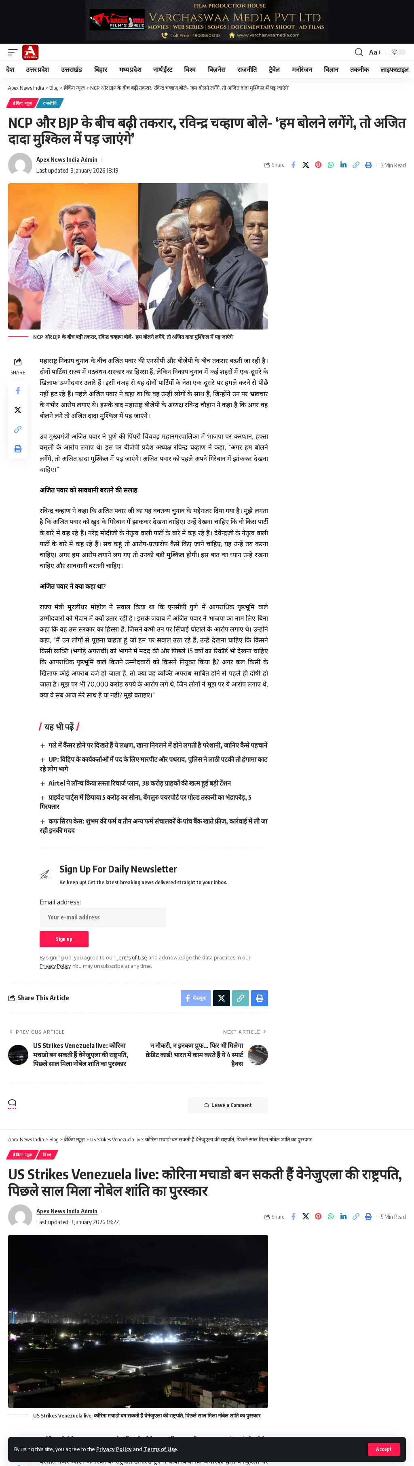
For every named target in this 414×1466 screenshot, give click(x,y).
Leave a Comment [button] (228, 1105)
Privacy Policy (114, 1449)
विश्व (47, 1154)
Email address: (103, 912)
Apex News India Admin (66, 159)
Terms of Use (160, 1449)
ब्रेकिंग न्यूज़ (22, 103)
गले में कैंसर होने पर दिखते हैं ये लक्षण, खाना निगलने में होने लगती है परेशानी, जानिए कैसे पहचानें (158, 745)
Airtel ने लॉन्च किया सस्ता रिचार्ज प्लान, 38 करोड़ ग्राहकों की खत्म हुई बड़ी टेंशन (140, 783)
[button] (384, 1449)
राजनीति (50, 103)
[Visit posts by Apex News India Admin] (20, 165)
